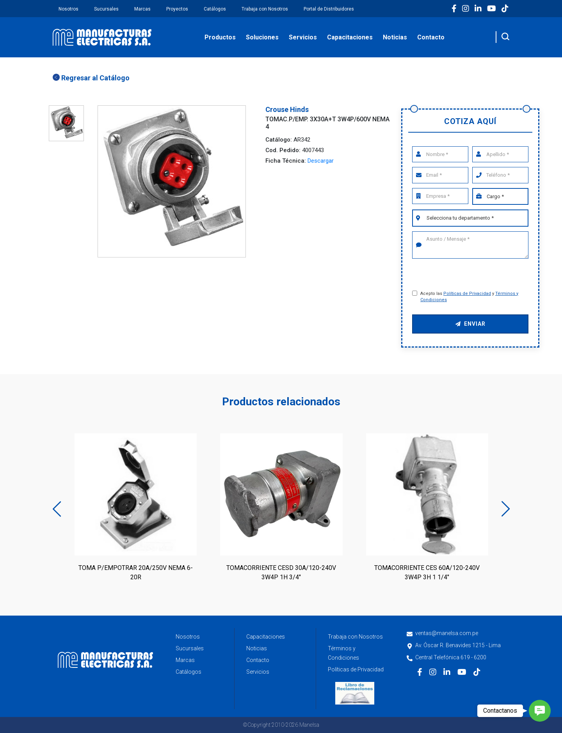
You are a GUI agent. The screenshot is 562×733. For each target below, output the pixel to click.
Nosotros (68, 9)
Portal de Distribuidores (329, 9)
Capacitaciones (350, 37)
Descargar (321, 160)
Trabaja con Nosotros (265, 9)
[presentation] (471, 275)
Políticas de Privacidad (467, 293)
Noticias (395, 37)
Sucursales (106, 9)
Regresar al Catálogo (91, 78)
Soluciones (262, 37)
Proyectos (177, 9)
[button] (540, 711)
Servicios (303, 37)
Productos (220, 37)
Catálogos (215, 9)
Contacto (431, 37)
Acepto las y (469, 297)
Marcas (142, 9)
